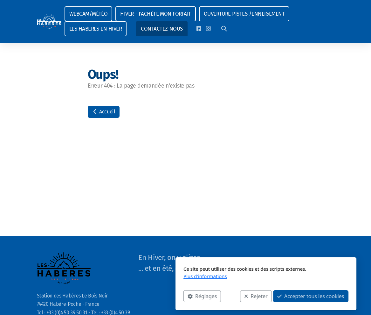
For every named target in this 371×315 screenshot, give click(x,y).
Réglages (121, 296)
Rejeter (176, 296)
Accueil (103, 112)
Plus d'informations (125, 276)
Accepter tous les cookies (230, 296)
